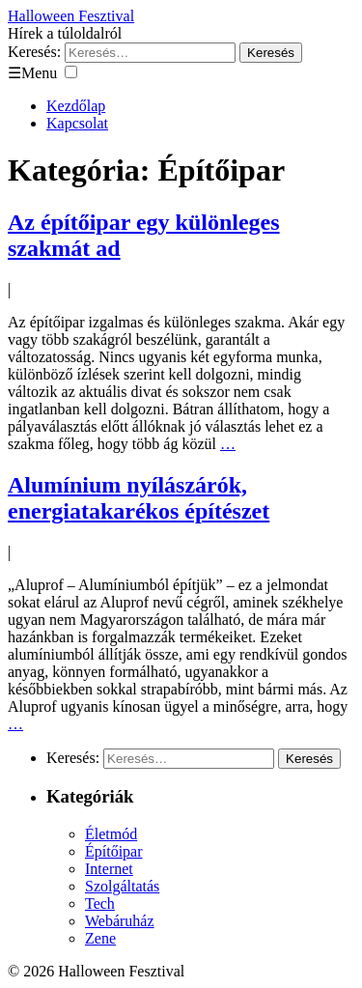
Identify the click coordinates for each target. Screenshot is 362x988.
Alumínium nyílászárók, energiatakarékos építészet (138, 497)
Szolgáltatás (122, 886)
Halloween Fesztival (71, 16)
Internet (109, 869)
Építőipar (114, 851)
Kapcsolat (77, 123)
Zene (100, 938)
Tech (100, 903)
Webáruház (119, 921)
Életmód (111, 834)
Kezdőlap (75, 106)
